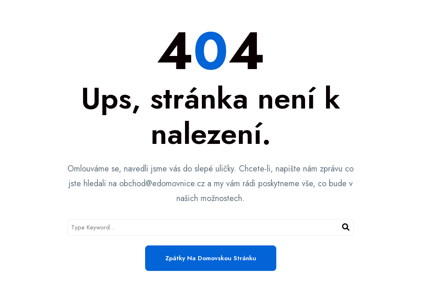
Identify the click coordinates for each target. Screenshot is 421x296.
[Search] (346, 227)
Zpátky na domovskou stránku (210, 258)
